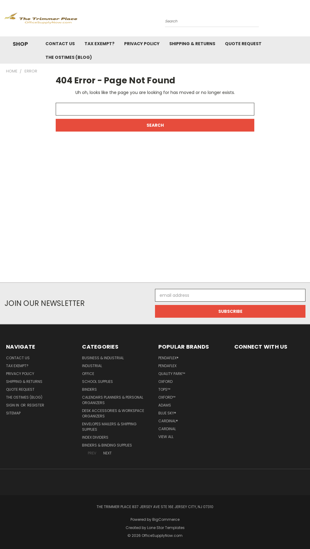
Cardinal (167, 428)
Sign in (13, 405)
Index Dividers (95, 437)
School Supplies (97, 381)
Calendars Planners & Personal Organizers (112, 400)
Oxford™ (166, 397)
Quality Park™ (171, 373)
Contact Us (60, 44)
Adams (164, 405)
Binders (89, 389)
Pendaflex (167, 365)
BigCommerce (166, 519)
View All (165, 436)
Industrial (92, 365)
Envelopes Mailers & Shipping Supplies (109, 426)
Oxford (165, 381)
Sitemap (13, 413)
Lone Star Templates (166, 527)
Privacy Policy (142, 44)
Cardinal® (168, 420)
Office (88, 373)
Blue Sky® (167, 413)
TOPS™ (164, 389)
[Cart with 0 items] (304, 20)
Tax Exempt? (99, 44)
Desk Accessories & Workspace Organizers (113, 413)
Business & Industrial (103, 357)
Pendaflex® (168, 357)
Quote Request (243, 44)
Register (35, 405)
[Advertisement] (155, 214)
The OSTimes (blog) (68, 57)
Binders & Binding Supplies (107, 445)
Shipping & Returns (192, 44)
